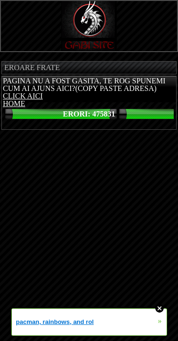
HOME (14, 103)
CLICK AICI (23, 96)
